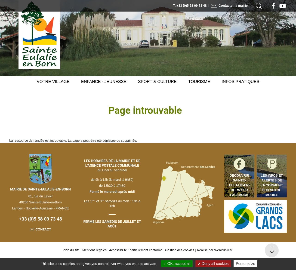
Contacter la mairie (229, 5)
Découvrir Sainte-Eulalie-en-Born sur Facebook (239, 196)
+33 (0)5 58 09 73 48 (40, 230)
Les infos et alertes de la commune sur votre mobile (272, 196)
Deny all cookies (213, 264)
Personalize (245, 264)
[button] (258, 5)
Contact (40, 241)
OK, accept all (176, 264)
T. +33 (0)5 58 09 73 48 (190, 5)
